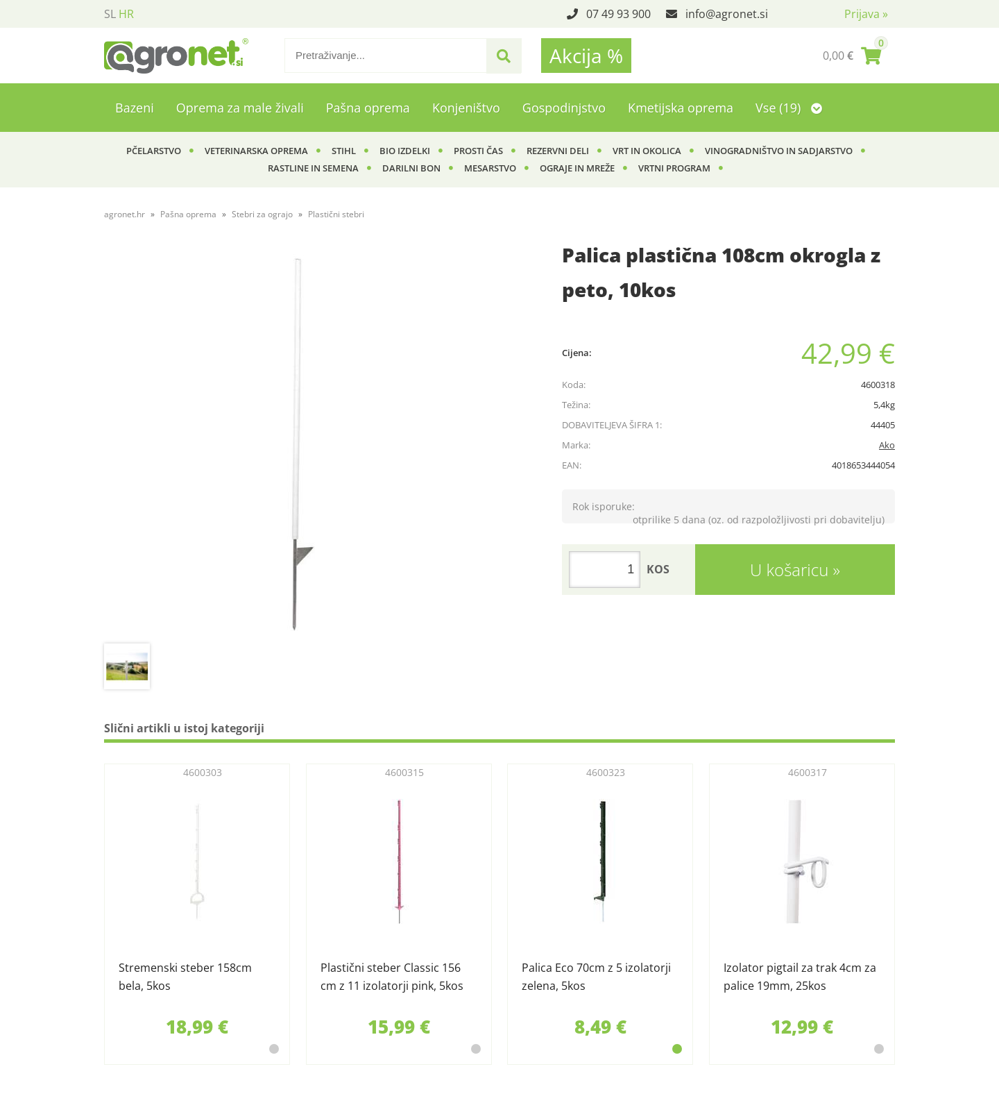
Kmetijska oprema (680, 107)
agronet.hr (124, 214)
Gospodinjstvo (564, 107)
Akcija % (586, 55)
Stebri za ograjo (262, 214)
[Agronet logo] (176, 55)
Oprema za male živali (240, 107)
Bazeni (134, 107)
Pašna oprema (368, 107)
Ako (887, 445)
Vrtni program (674, 168)
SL (110, 14)
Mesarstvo (490, 168)
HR (126, 14)
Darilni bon (411, 168)
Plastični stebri (336, 214)
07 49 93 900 (618, 14)
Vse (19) (788, 107)
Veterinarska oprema (256, 150)
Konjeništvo (466, 107)
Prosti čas (478, 150)
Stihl (344, 150)
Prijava (866, 14)
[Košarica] (852, 55)
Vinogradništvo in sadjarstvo (779, 150)
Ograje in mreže (577, 168)
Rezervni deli (558, 150)
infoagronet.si (726, 14)
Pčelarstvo (153, 150)
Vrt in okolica (647, 150)
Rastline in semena (313, 168)
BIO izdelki (404, 150)
